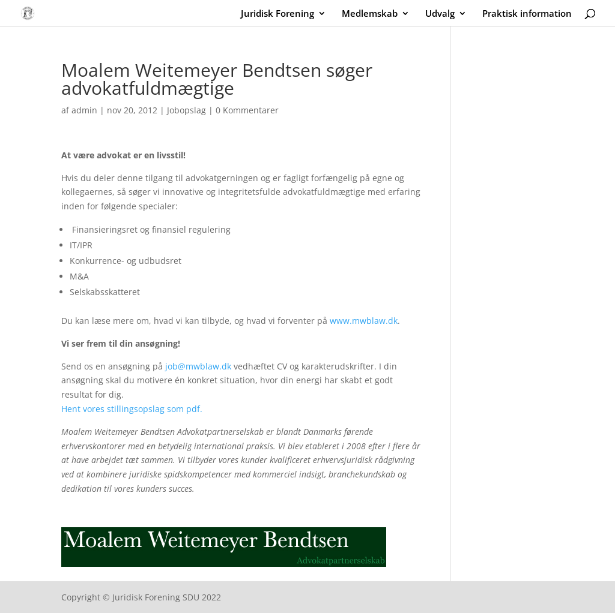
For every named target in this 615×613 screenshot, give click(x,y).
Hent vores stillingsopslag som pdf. (133, 408)
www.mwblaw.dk (364, 320)
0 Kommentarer (247, 110)
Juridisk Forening (277, 14)
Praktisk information (527, 14)
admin (84, 110)
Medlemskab (370, 14)
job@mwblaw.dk (198, 366)
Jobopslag (186, 110)
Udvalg (440, 14)
